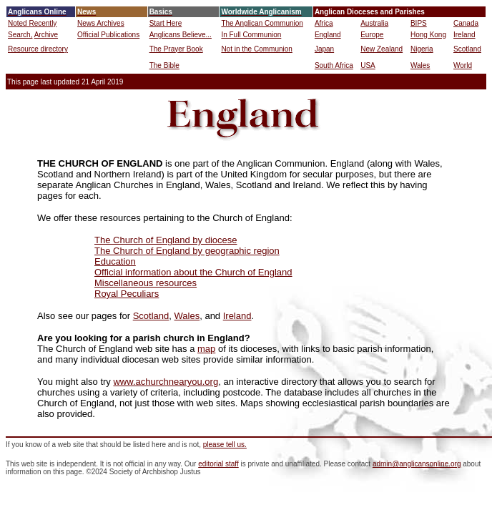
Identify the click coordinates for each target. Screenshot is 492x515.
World (462, 65)
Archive (46, 35)
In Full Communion (251, 35)
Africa (324, 23)
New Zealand (381, 49)
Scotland (467, 49)
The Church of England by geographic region (187, 250)
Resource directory (38, 49)
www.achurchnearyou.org (165, 381)
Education (115, 261)
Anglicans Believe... (180, 35)
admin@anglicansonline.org (417, 464)
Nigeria (421, 49)
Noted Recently (32, 23)
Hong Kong (428, 35)
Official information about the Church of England (193, 272)
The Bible (164, 65)
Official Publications (108, 35)
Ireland (464, 35)
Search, (20, 35)
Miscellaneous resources (145, 283)
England (328, 35)
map (206, 348)
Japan (324, 49)
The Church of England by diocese (165, 240)
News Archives (100, 23)
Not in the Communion (256, 49)
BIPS (418, 23)
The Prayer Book (176, 49)
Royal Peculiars (126, 293)
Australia (374, 23)
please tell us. (225, 444)
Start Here (165, 23)
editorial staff (218, 464)
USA (367, 65)
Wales (420, 65)
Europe (371, 35)
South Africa (334, 65)
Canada (465, 23)
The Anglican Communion (262, 23)
